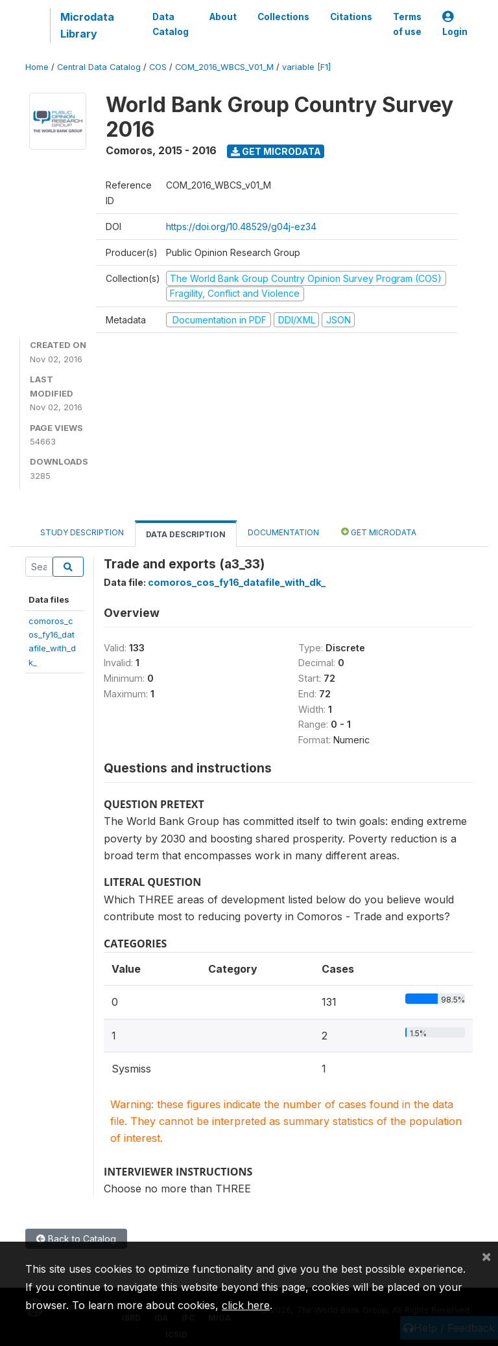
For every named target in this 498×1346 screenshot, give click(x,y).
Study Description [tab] (82, 532)
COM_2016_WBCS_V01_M (224, 67)
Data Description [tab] (186, 534)
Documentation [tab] (283, 532)
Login (455, 24)
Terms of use (407, 24)
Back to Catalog (76, 1238)
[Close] (486, 1256)
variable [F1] (306, 67)
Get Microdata (276, 151)
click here (246, 1305)
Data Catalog (170, 24)
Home (37, 67)
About (223, 17)
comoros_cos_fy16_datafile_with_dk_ (237, 582)
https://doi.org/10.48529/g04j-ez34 (241, 226)
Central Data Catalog (99, 67)
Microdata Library (87, 25)
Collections (283, 17)
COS (158, 67)
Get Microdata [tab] (378, 531)
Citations (351, 17)
